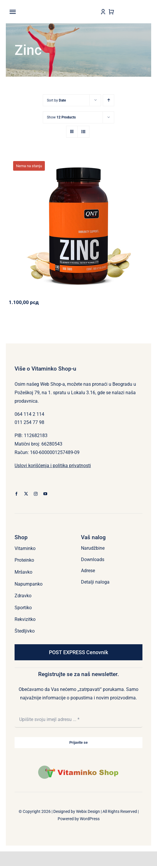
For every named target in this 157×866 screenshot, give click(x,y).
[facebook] (16, 494)
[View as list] (83, 131)
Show (61, 117)
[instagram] (36, 494)
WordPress (90, 818)
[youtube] (45, 494)
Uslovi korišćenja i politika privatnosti (53, 465)
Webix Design (88, 811)
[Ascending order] (108, 100)
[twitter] (26, 494)
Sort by (56, 100)
